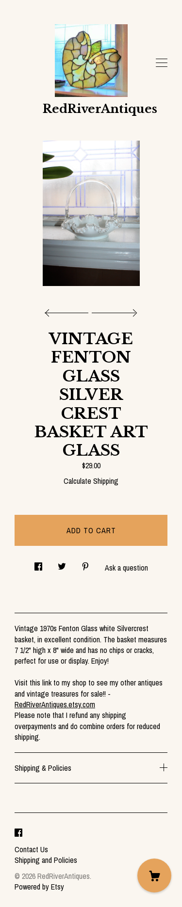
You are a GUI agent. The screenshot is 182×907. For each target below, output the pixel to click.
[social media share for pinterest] (85, 563)
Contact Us (31, 849)
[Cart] (154, 875)
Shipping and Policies (46, 860)
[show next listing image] (113, 310)
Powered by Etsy (39, 886)
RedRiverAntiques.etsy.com (55, 704)
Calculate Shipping (91, 481)
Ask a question (126, 567)
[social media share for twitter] (62, 563)
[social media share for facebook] (38, 563)
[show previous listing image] (69, 310)
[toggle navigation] (161, 63)
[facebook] (18, 832)
